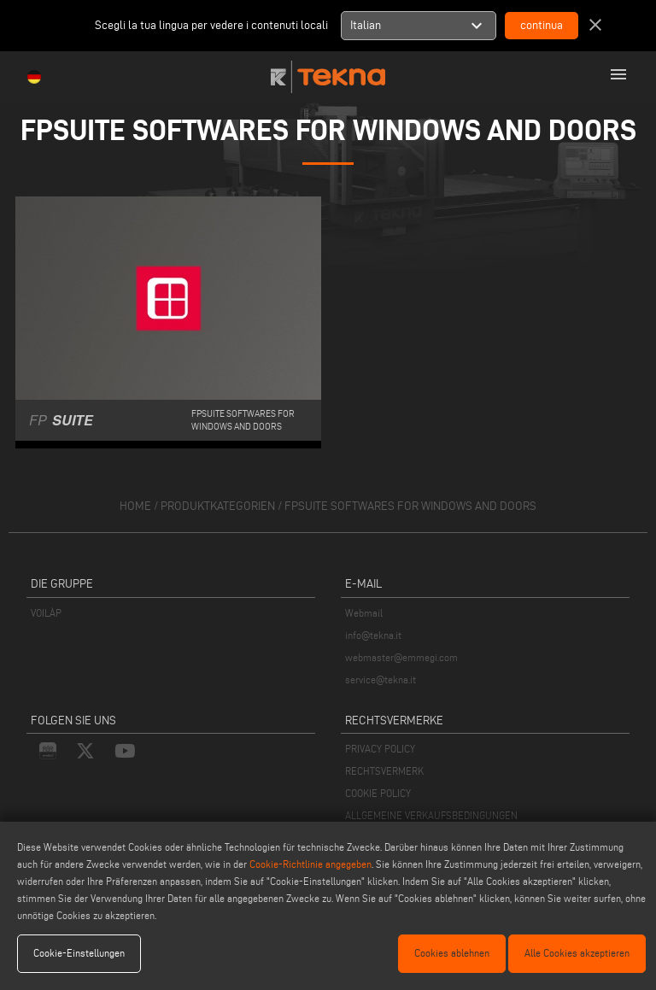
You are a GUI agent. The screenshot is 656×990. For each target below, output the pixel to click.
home (135, 506)
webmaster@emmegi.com (401, 657)
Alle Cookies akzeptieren (577, 952)
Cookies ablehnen (451, 952)
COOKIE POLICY (378, 793)
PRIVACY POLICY (380, 748)
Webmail (364, 612)
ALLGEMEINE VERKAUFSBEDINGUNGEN (431, 815)
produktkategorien (218, 506)
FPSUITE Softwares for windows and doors (410, 506)
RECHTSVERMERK (384, 770)
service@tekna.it (380, 679)
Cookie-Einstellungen (79, 952)
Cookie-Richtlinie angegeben (310, 864)
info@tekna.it (373, 635)
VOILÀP (46, 612)
